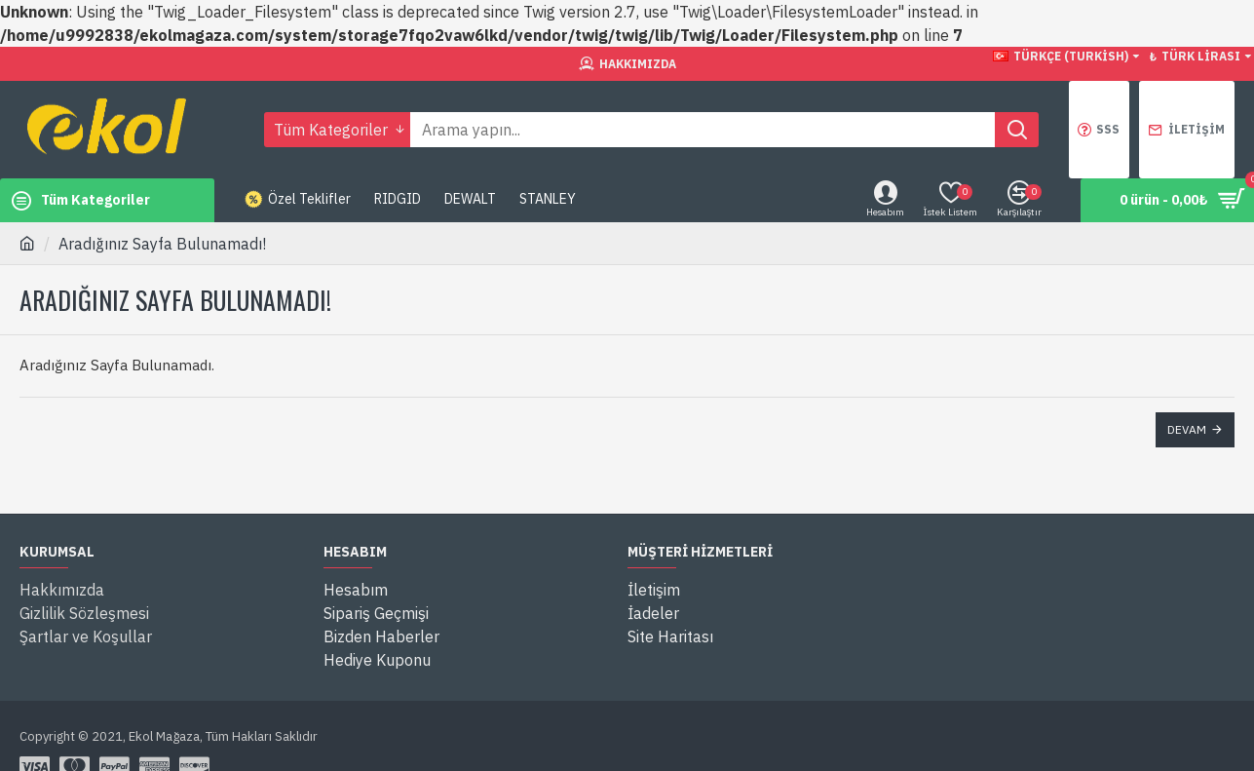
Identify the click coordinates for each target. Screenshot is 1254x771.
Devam (1186, 429)
